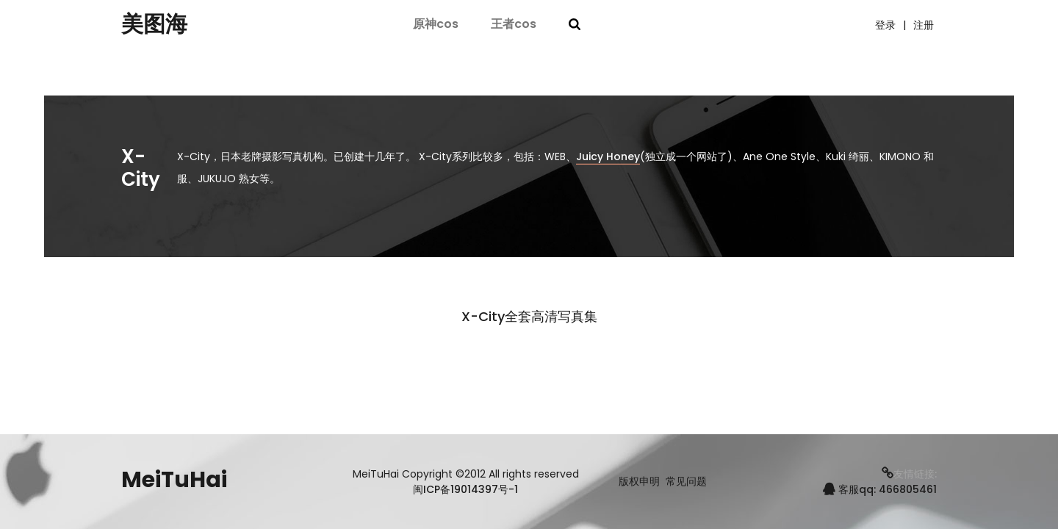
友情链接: (909, 474)
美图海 (154, 24)
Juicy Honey (608, 156)
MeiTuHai (174, 479)
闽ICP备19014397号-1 (465, 489)
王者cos (513, 23)
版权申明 (639, 481)
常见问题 (686, 481)
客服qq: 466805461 (880, 489)
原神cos (435, 23)
